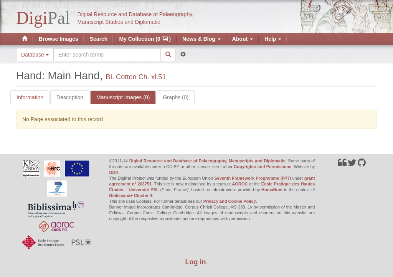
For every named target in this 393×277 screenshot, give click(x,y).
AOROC (240, 184)
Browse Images (58, 39)
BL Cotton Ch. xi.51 (136, 77)
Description (69, 97)
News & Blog (201, 39)
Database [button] (35, 55)
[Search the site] (107, 54)
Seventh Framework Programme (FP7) (252, 178)
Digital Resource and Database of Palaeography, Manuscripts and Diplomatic (207, 161)
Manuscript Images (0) (123, 97)
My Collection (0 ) (145, 39)
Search (99, 39)
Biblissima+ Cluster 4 (130, 195)
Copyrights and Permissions (262, 166)
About (242, 39)
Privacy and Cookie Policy (229, 201)
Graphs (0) (175, 97)
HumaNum (271, 189)
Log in (195, 262)
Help (272, 39)
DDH (114, 172)
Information (30, 97)
